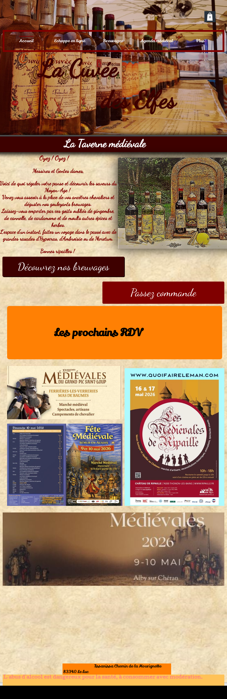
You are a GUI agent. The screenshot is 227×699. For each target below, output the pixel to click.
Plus (200, 41)
